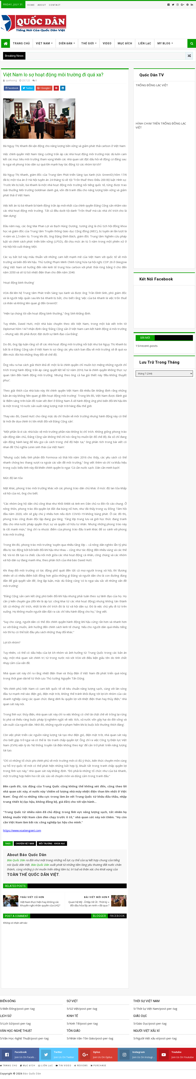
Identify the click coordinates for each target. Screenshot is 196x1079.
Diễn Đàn (65, 43)
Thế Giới (87, 43)
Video (107, 43)
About (42, 5)
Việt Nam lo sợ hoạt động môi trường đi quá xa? (53, 74)
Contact (55, 5)
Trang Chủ (21, 43)
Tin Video (63, 1066)
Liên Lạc (144, 43)
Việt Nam (43, 43)
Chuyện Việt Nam (25, 843)
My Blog (163, 43)
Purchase (98, 1066)
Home (31, 5)
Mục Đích (125, 43)
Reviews (81, 1066)
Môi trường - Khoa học (52, 843)
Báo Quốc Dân (16, 860)
